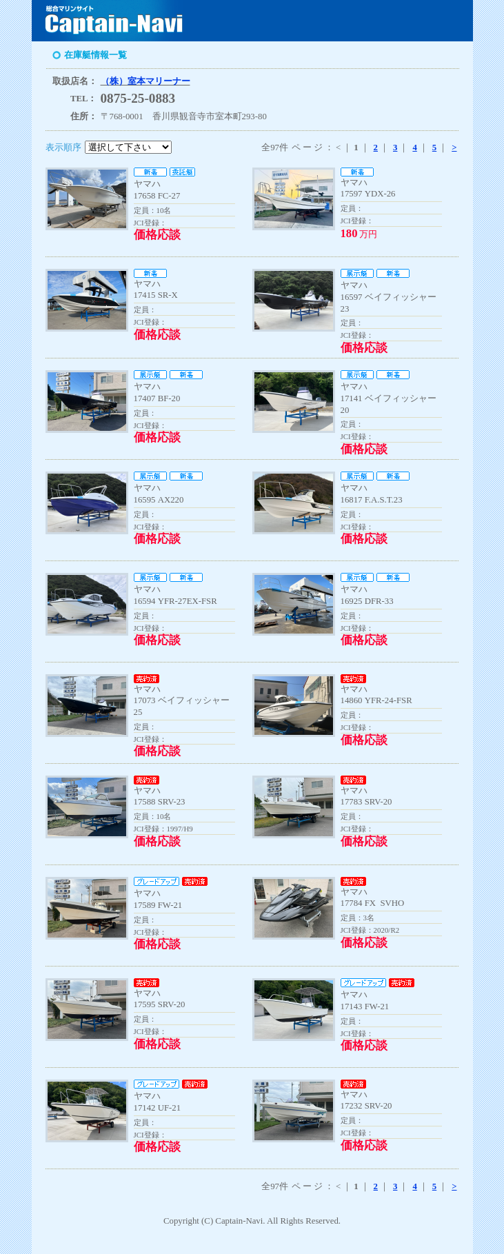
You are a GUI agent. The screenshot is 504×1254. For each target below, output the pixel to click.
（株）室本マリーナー (145, 81)
